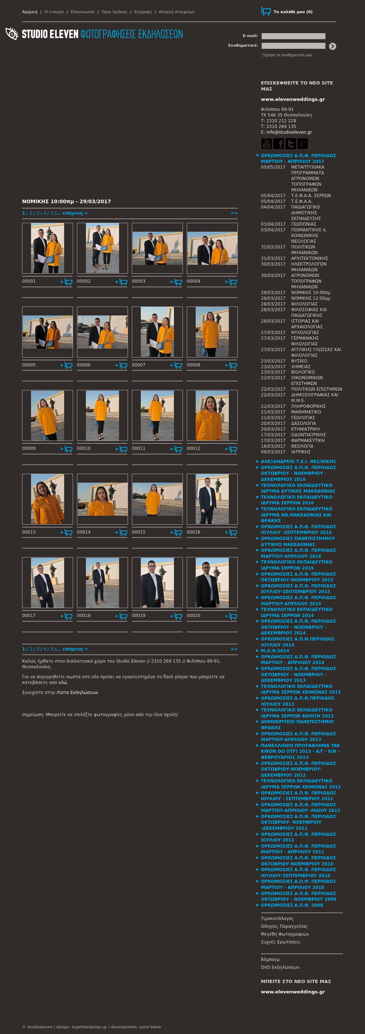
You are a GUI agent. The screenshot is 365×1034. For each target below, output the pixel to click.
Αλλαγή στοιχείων (177, 12)
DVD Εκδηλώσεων (280, 967)
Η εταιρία (54, 12)
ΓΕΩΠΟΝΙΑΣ (303, 224)
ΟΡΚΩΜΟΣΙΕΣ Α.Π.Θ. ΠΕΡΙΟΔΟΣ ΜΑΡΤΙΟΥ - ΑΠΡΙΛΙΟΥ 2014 (298, 659)
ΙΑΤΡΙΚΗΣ (300, 451)
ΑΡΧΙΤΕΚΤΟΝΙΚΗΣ (309, 258)
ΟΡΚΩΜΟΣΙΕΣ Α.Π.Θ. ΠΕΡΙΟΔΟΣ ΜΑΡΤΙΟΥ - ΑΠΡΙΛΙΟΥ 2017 (298, 158)
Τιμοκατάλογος (277, 918)
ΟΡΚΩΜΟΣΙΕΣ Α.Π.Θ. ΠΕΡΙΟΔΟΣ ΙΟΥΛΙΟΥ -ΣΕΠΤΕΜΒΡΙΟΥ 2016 (298, 529)
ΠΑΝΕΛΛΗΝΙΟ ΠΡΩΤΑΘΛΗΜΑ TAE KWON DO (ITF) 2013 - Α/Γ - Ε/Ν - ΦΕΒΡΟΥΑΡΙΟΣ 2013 (300, 751)
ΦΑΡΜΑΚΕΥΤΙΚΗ (308, 440)
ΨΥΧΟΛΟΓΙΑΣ (305, 332)
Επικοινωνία (83, 12)
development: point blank (136, 1027)
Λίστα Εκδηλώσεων (77, 692)
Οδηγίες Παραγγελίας (284, 926)
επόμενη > (75, 213)
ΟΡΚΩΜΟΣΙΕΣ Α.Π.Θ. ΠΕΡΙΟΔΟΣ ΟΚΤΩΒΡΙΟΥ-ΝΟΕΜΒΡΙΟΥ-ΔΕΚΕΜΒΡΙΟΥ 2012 (298, 769)
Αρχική (29, 12)
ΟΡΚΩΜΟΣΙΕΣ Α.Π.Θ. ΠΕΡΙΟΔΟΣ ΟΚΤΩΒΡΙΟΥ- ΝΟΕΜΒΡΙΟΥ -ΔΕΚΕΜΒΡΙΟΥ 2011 (298, 822)
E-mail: (250, 36)
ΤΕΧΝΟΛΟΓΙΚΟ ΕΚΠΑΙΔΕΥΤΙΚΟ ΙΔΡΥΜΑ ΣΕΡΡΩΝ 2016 (297, 500)
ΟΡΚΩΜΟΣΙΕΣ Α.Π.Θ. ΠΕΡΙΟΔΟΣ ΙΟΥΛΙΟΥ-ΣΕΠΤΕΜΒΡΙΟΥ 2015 (298, 589)
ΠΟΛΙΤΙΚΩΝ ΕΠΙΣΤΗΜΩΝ (317, 389)
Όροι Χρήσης (114, 12)
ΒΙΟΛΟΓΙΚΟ (303, 372)
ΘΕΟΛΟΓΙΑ (302, 446)
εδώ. (63, 682)
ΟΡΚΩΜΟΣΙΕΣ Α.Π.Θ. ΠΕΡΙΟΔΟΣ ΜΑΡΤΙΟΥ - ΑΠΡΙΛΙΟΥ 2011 (298, 849)
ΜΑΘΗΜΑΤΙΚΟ (306, 412)
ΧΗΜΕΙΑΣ (301, 366)
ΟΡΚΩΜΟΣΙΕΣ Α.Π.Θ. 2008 (292, 905)
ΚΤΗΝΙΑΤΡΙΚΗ (305, 429)
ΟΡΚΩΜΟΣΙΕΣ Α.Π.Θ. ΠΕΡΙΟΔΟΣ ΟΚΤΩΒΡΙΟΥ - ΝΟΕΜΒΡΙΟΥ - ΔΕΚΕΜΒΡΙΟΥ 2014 (298, 627)
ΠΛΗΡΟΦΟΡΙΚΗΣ (308, 406)
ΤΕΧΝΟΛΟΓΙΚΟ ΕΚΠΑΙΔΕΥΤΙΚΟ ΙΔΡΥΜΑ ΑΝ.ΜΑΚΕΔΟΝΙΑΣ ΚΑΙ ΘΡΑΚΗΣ (297, 514)
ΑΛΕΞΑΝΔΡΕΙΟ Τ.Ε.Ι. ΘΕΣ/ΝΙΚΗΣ (298, 461)
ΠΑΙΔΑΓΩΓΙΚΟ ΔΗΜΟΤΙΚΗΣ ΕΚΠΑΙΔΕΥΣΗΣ (306, 213)
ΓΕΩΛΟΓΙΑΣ (303, 417)
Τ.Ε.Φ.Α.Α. (302, 201)
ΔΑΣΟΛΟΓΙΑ (303, 423)
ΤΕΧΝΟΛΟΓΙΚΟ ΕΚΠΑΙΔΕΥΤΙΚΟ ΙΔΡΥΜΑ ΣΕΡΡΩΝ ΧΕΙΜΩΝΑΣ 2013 (301, 689)
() (293, 12)
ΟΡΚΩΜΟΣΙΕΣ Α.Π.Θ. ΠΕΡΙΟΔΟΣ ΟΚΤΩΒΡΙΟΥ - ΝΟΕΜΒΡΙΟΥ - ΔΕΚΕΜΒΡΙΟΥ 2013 (298, 674)
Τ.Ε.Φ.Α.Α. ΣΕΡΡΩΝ (311, 195)
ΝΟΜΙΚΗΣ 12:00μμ (310, 298)
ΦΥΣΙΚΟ (299, 361)
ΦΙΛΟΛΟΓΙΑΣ (304, 304)
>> (234, 213)
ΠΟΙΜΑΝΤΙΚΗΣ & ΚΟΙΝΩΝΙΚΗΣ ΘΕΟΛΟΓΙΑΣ (308, 235)
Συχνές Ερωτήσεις (280, 942)
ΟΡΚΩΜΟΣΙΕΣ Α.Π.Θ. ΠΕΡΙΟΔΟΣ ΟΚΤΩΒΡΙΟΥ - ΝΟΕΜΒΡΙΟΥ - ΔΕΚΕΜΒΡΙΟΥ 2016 (298, 473)
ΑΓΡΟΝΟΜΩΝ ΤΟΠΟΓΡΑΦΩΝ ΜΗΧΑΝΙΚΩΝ (306, 281)
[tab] (302, 159)
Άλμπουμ (270, 959)
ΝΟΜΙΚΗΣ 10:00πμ (310, 292)
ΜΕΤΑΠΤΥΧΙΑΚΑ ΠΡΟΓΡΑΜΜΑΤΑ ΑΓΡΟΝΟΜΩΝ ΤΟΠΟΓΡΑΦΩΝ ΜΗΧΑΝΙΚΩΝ (307, 178)
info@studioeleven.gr (289, 132)
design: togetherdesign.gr (81, 1027)
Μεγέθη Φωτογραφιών (285, 934)
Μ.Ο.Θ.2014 (275, 650)
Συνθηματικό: (243, 45)
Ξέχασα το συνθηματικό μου (287, 55)
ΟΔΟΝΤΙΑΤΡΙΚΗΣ (308, 434)
